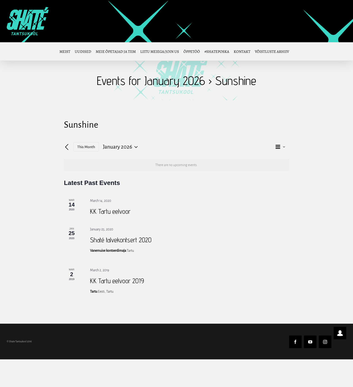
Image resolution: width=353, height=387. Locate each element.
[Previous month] (66, 147)
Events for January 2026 (151, 80)
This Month (86, 147)
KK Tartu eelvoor (110, 211)
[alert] (176, 165)
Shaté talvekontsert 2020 (121, 240)
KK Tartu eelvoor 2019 (117, 281)
